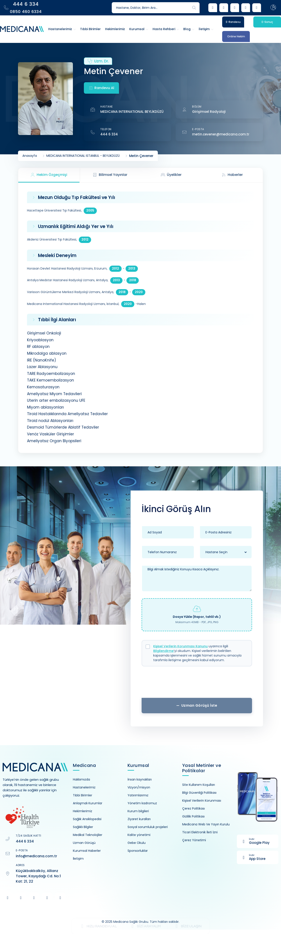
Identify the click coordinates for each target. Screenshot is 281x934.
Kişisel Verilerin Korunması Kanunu (180, 646)
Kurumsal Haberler (87, 850)
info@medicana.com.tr (36, 856)
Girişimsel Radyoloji (209, 111)
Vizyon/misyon (139, 787)
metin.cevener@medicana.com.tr (220, 134)
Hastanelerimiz (84, 787)
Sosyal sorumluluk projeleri (148, 827)
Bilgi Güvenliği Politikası (199, 792)
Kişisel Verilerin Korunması (201, 800)
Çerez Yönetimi (194, 840)
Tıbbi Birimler (82, 795)
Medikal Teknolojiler (87, 835)
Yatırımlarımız (138, 795)
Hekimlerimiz (82, 811)
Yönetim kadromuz (142, 803)
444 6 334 (109, 134)
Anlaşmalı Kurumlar (87, 803)
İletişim (78, 858)
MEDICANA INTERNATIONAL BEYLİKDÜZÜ (132, 111)
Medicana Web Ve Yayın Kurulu (206, 824)
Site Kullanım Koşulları (198, 785)
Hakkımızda (81, 779)
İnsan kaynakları (140, 779)
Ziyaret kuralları (139, 819)
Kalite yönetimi (139, 835)
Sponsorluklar (138, 850)
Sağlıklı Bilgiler (83, 827)
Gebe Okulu (137, 843)
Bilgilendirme (163, 651)
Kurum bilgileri (138, 811)
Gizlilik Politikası (193, 816)
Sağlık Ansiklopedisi (87, 819)
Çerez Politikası (193, 808)
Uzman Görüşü (84, 843)
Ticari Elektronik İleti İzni (200, 832)
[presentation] (197, 683)
